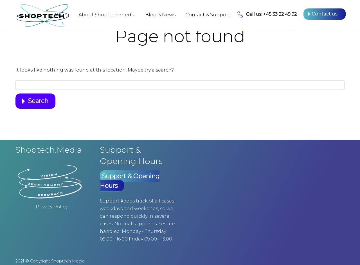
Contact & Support (207, 14)
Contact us (324, 14)
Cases (62, 14)
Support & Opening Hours (129, 181)
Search (38, 101)
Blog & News (160, 14)
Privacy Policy (52, 207)
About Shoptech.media (107, 14)
